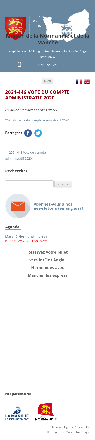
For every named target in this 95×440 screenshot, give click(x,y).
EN (87, 81)
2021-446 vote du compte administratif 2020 (37, 120)
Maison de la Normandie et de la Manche (47, 39)
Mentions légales (62, 427)
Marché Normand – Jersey (26, 236)
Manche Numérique (78, 432)
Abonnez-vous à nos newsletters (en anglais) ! (44, 206)
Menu (47, 80)
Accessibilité (82, 427)
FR (79, 81)
